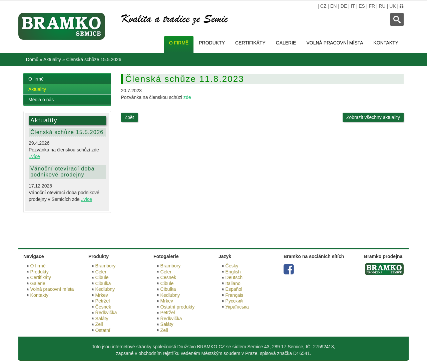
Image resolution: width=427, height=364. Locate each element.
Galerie (286, 42)
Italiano (233, 283)
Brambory (105, 265)
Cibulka (103, 283)
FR (372, 6)
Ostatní (102, 330)
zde (187, 97)
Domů (32, 59)
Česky (232, 265)
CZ (323, 6)
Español (234, 289)
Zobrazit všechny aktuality (373, 117)
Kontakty (386, 42)
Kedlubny (105, 289)
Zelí (99, 324)
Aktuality (52, 59)
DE (344, 6)
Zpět (129, 117)
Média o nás (41, 99)
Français (235, 295)
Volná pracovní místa (334, 42)
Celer (100, 271)
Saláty (101, 318)
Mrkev (101, 295)
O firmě (178, 42)
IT (353, 6)
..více (34, 156)
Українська (237, 307)
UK (392, 6)
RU (382, 6)
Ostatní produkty (177, 307)
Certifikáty (250, 42)
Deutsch (234, 277)
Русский (234, 301)
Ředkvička (106, 312)
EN (333, 6)
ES (362, 6)
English (233, 271)
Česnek (103, 307)
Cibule (102, 277)
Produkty (212, 42)
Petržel (102, 301)
